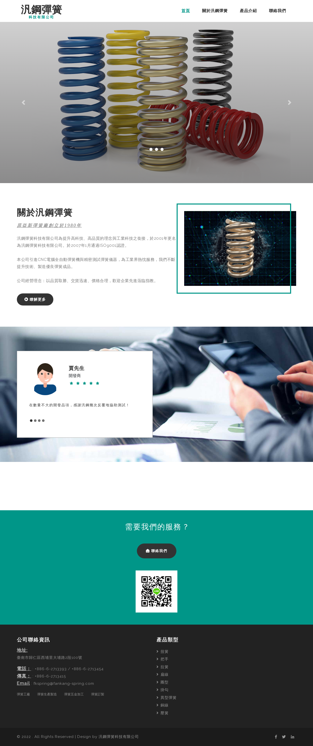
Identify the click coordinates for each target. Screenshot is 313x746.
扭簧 (162, 651)
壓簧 (162, 713)
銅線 (162, 705)
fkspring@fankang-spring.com (63, 683)
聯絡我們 (277, 10)
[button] (23, 102)
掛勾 (162, 690)
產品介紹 (248, 10)
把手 (162, 659)
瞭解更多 (35, 299)
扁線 (162, 674)
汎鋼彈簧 (41, 12)
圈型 (162, 682)
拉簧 (162, 667)
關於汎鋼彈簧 (215, 10)
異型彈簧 (166, 697)
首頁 (186, 10)
